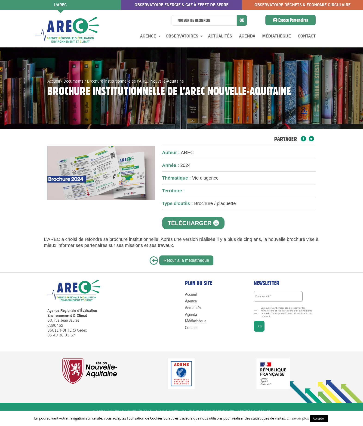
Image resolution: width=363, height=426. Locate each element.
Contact (307, 36)
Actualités (220, 36)
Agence (148, 36)
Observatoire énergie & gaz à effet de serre (181, 5)
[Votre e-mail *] (278, 296)
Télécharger (193, 223)
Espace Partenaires (290, 20)
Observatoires (182, 36)
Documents (73, 81)
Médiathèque (276, 36)
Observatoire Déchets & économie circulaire (303, 5)
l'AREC (60, 5)
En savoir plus (298, 418)
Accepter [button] (319, 418)
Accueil (53, 81)
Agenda (247, 36)
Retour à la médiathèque (186, 260)
